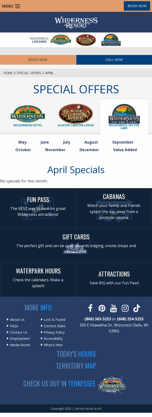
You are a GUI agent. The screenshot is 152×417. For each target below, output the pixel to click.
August (92, 142)
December (91, 149)
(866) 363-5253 (98, 319)
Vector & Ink (93, 408)
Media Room (20, 345)
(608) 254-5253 (130, 319)
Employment (20, 338)
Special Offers (29, 73)
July (68, 142)
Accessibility (53, 338)
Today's (76, 354)
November (56, 149)
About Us (17, 319)
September (124, 142)
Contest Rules (55, 326)
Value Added (125, 149)
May (23, 142)
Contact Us (18, 332)
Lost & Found (54, 319)
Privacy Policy (54, 332)
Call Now (114, 59)
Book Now (137, 6)
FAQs (14, 326)
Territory (76, 366)
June (46, 142)
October (24, 149)
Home (8, 73)
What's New (53, 345)
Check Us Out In (59, 383)
